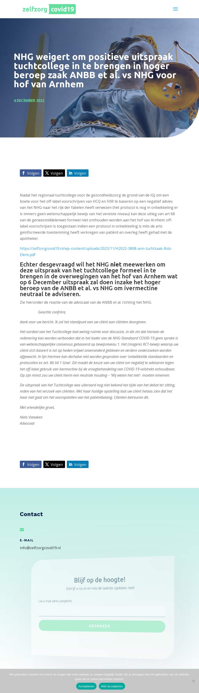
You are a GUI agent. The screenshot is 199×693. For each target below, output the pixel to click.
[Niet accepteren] (193, 681)
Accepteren (86, 686)
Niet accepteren (112, 686)
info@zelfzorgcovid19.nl (40, 547)
